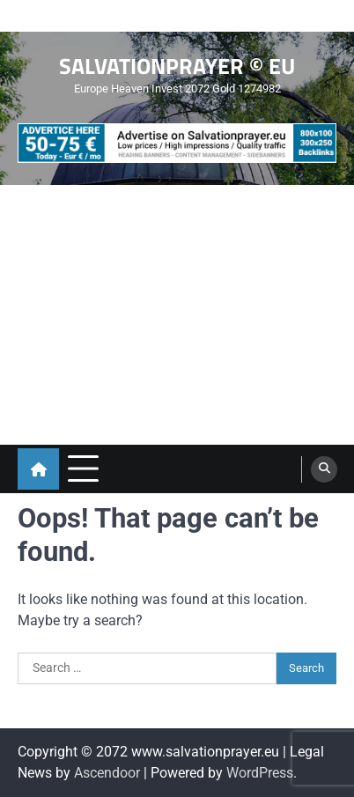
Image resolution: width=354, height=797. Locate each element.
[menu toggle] (83, 468)
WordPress (259, 772)
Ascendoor (107, 772)
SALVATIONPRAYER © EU (177, 66)
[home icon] (38, 469)
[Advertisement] (177, 315)
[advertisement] (177, 143)
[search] (324, 469)
